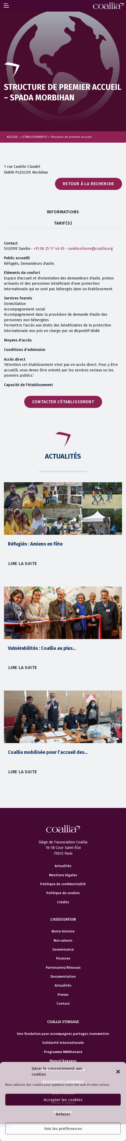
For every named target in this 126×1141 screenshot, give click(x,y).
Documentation (63, 976)
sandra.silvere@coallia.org (90, 248)
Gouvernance (63, 949)
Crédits (63, 902)
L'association (63, 919)
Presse (63, 995)
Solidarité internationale (63, 1043)
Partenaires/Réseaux (63, 967)
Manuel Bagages (63, 1061)
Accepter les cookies (63, 1099)
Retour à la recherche (88, 183)
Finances (63, 958)
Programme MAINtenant (63, 1052)
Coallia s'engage (63, 1022)
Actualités (63, 866)
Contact (63, 1003)
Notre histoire (63, 931)
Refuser (63, 1114)
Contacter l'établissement (63, 401)
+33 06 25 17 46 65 (49, 248)
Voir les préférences (63, 1128)
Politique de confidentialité (63, 884)
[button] (118, 1071)
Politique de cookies (63, 893)
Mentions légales (63, 875)
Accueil (12, 137)
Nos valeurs (63, 940)
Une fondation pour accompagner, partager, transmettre (63, 1034)
